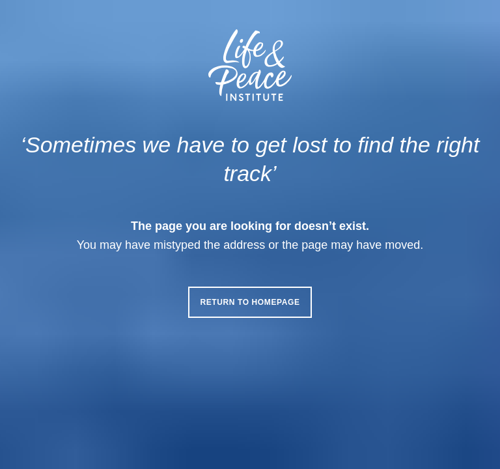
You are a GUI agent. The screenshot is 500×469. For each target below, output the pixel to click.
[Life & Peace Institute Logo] (250, 65)
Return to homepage (249, 302)
